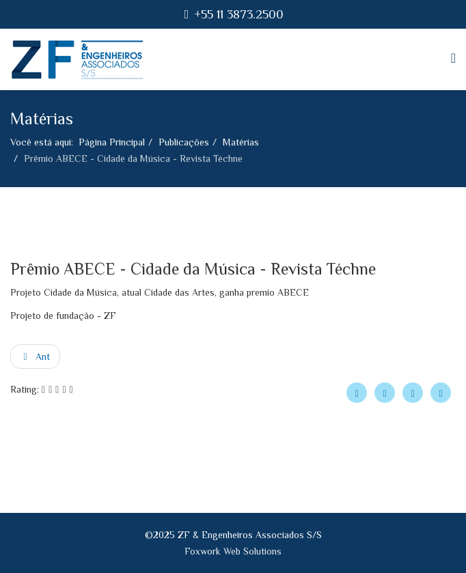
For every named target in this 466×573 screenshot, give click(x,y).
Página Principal (112, 142)
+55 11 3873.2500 (239, 14)
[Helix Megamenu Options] (453, 58)
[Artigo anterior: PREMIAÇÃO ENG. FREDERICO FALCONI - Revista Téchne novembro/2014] (35, 356)
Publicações (184, 142)
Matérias (241, 142)
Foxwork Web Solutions (233, 551)
